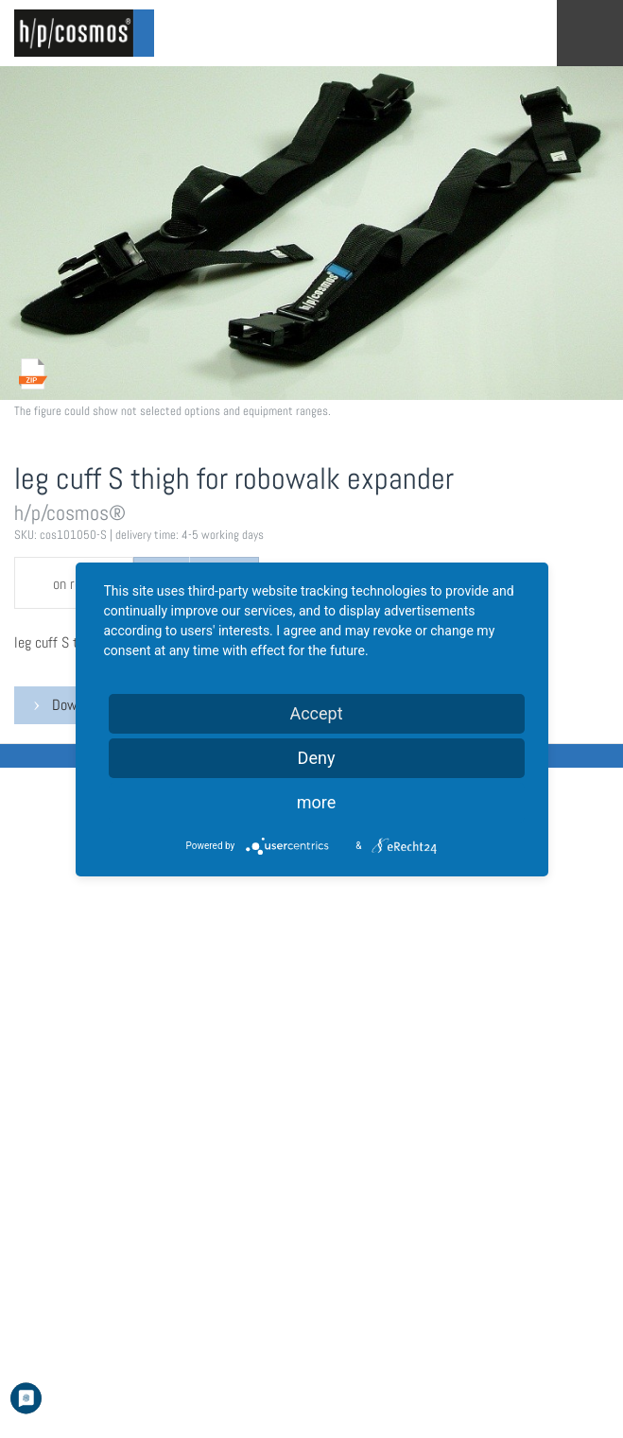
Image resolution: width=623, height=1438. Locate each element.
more (317, 802)
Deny (317, 758)
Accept (315, 713)
